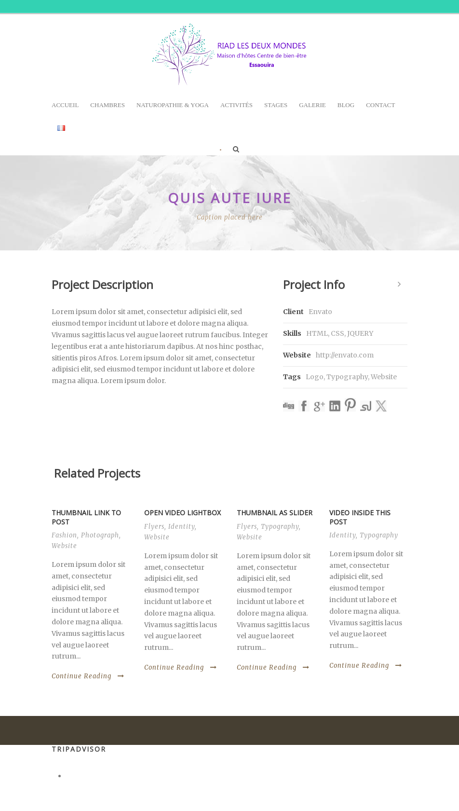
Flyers (154, 526)
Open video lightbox (182, 512)
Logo (315, 376)
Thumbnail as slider (274, 512)
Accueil (65, 105)
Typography (347, 376)
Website (384, 376)
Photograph (100, 535)
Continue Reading (88, 676)
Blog (346, 105)
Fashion (64, 535)
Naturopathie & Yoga (172, 105)
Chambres (107, 105)
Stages (275, 105)
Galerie (312, 105)
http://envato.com (345, 355)
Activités (236, 105)
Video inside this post (360, 517)
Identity (181, 526)
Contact (380, 105)
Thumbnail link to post (86, 517)
